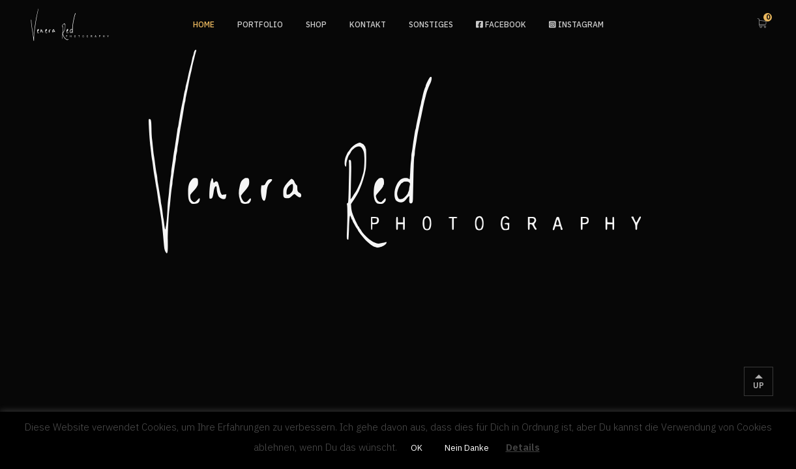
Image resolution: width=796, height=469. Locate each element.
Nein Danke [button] (467, 447)
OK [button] (416, 447)
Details (523, 447)
